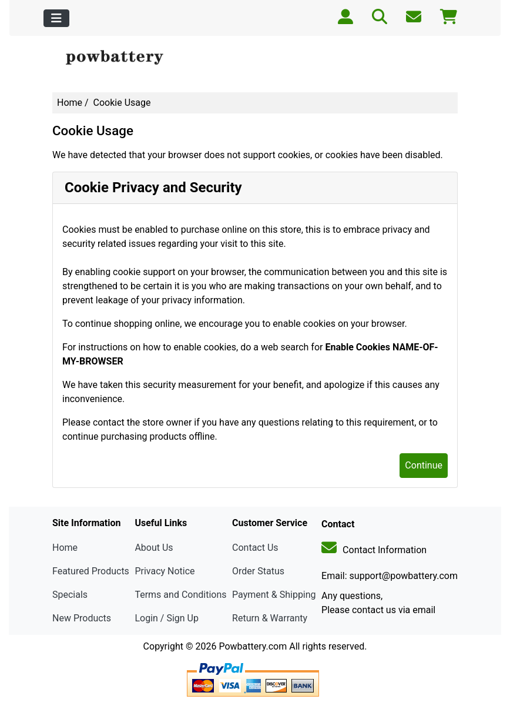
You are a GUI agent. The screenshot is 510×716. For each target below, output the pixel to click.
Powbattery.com (253, 646)
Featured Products (90, 571)
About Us (154, 547)
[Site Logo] (120, 57)
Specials (70, 594)
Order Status (258, 571)
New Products (81, 618)
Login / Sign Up (167, 618)
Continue (423, 465)
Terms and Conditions (180, 594)
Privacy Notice (164, 571)
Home (69, 102)
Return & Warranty (269, 618)
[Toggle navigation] (56, 18)
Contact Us (255, 547)
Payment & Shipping (274, 594)
